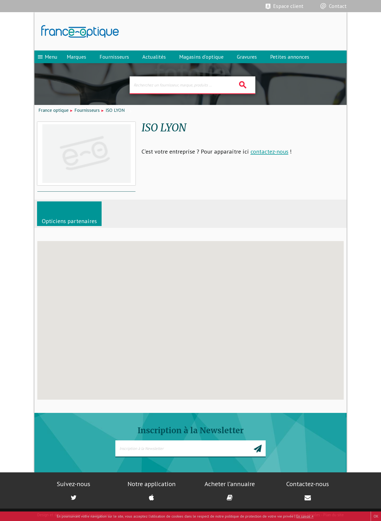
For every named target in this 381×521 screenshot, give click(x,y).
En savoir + (305, 516)
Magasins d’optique (201, 56)
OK (376, 516)
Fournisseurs (114, 56)
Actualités (154, 56)
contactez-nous (269, 151)
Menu (47, 56)
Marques (76, 56)
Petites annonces (289, 56)
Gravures (247, 56)
